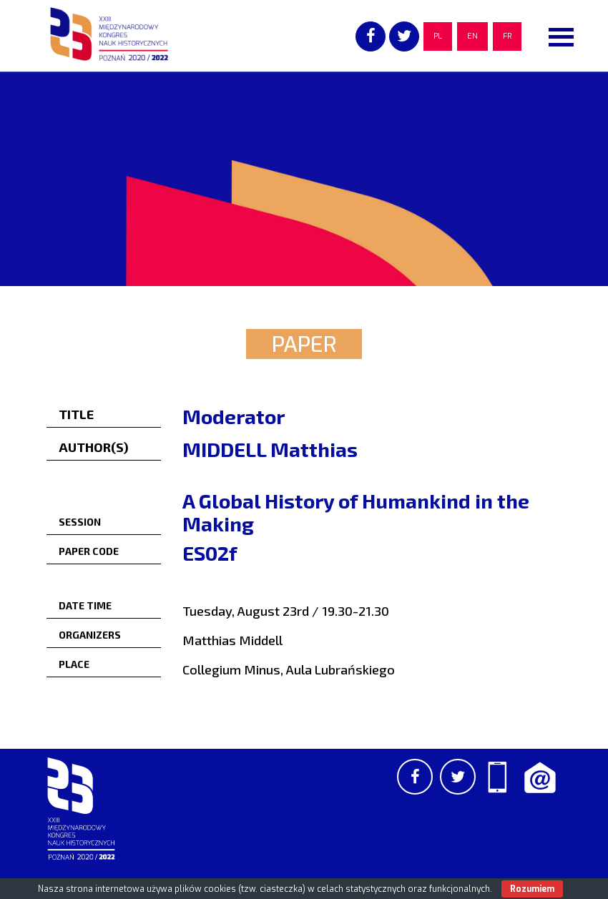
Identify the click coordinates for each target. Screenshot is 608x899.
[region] (304, 179)
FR (507, 36)
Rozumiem (532, 889)
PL (437, 36)
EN (472, 36)
